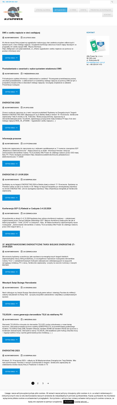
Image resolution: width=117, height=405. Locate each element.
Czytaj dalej (10, 58)
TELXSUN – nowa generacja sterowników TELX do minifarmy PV (32, 314)
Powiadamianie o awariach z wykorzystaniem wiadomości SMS (31, 69)
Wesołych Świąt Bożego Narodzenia (19, 283)
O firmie (73, 10)
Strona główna (43, 10)
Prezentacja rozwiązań (101, 10)
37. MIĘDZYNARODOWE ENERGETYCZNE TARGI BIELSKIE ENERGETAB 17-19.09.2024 (38, 245)
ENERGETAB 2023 (11, 350)
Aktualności (60, 10)
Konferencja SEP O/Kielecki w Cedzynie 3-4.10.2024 (26, 208)
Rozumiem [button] (69, 402)
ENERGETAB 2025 (11, 103)
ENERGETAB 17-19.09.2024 (15, 174)
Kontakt (107, 15)
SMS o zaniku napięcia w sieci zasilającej (21, 33)
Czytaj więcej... (81, 402)
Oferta (83, 10)
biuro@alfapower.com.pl (96, 62)
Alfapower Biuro (12, 38)
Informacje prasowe (11, 138)
